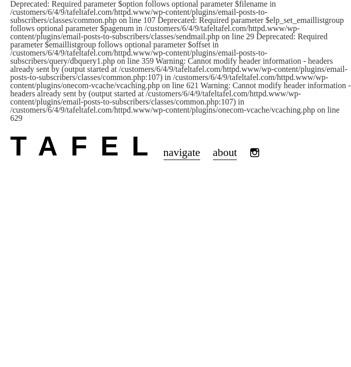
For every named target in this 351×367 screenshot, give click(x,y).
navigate (182, 152)
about (225, 152)
